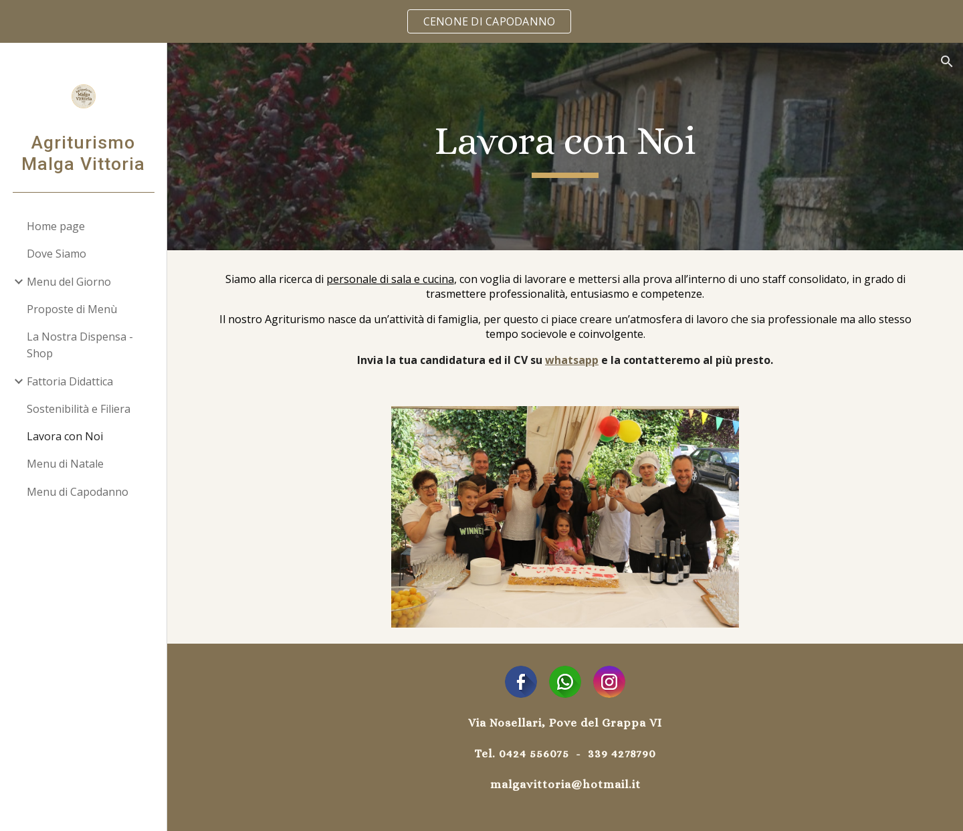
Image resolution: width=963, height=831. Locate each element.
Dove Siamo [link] (56, 253)
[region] (481, 21)
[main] (565, 146)
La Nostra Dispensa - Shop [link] (80, 345)
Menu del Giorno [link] (69, 281)
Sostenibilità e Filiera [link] (78, 408)
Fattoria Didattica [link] (70, 381)
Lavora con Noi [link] (65, 436)
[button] (947, 61)
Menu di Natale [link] (65, 463)
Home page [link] (56, 226)
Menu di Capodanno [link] (77, 491)
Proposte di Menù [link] (72, 309)
